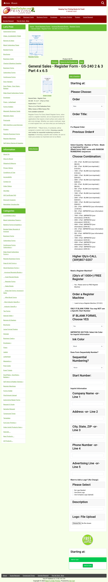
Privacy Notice (8, 168)
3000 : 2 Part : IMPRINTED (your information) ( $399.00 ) (84, 226)
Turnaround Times (9, 414)
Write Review (33, 149)
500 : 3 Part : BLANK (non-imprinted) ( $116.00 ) (86, 190)
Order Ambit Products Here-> (12, 427)
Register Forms (75, 26)
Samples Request (9, 409)
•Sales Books (8, 286)
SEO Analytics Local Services (13, 125)
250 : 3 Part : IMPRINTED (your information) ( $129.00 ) (88, 230)
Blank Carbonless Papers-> (12, 220)
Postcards (6, 120)
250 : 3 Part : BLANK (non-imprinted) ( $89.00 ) (86, 185)
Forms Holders (8, 107)
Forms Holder (7, 391)
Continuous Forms (9, 77)
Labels (5, 352)
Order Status (7, 186)
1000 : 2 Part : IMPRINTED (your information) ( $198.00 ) (84, 217)
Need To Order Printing (52, 581)
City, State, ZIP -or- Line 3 (84, 428)
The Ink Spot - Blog (23, 21)
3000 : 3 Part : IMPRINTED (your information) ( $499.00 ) (84, 248)
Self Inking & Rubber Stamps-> (13, 382)
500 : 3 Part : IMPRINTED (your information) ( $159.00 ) (88, 235)
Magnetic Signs (8, 116)
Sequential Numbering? (80, 358)
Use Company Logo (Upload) (83, 495)
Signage (6, 334)
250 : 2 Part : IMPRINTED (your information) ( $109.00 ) (88, 208)
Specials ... (7, 432)
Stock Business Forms (42, 26)
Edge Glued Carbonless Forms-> (11, 253)
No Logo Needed (79, 490)
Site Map (6, 191)
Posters (77, 17)
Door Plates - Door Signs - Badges (11, 87)
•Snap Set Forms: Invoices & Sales (13, 292)
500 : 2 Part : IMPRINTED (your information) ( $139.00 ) (88, 212)
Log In (14, 3)
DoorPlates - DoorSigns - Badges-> (11, 376)
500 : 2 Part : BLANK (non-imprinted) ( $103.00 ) (86, 168)
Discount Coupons (9, 200)
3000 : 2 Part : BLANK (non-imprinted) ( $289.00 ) (87, 181)
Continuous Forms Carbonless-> (9, 246)
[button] (103, 3)
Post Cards (7, 366)
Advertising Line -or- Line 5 (86, 465)
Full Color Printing (66, 17)
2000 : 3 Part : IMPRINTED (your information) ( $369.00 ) (84, 243)
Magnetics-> (7, 361)
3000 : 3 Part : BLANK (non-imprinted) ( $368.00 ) (87, 203)
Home (7, 3)
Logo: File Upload (84, 516)
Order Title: (79, 114)
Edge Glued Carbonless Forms (13, 93)
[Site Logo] (19, 10)
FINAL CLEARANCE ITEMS (11, 17)
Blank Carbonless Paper (11, 45)
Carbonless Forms (9, 72)
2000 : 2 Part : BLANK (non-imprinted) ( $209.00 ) (87, 176)
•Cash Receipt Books (11, 277)
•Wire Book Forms (10, 297)
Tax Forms (6, 311)
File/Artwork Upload (10, 395)
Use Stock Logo (79, 492)
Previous (55, 62)
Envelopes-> (7, 343)
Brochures (6, 54)
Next (81, 62)
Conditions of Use (9, 172)
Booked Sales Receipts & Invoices (11, 230)
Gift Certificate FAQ (9, 195)
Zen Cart (72, 581)
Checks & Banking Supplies (12, 63)
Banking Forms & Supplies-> (12, 225)
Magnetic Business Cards (11, 111)
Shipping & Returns (9, 163)
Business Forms (42, 17)
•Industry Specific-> (10, 306)
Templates (6, 418)
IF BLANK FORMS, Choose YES (84, 317)
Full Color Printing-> (9, 423)
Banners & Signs (8, 41)
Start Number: (81, 375)
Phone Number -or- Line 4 (85, 446)
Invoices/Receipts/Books (60, 26)
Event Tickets (7, 370)
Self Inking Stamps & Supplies (13, 143)
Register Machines (9, 139)
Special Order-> (8, 316)
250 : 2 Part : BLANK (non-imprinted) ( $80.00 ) (86, 163)
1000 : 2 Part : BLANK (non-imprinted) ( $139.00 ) (87, 172)
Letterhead (7, 357)
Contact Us (7, 182)
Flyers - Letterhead (9, 102)
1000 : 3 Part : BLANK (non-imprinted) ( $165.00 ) (87, 194)
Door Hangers (8, 82)
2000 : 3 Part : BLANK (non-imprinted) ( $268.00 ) (87, 199)
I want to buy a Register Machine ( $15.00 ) (88, 303)
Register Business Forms (11, 134)
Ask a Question (75, 76)
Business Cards (28, 17)
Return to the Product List (68, 62)
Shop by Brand (8, 159)
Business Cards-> (9, 338)
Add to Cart (88, 565)
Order (76, 99)
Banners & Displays (9, 320)
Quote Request (88, 17)
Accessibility (7, 177)
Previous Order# (83, 132)
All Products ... (8, 441)
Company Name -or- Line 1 (85, 395)
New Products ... (8, 436)
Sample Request (8, 21)
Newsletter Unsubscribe (11, 204)
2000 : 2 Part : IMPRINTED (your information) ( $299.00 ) (84, 221)
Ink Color (78, 339)
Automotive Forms (9, 31)
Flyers (5, 347)
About (5, 576)
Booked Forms (8, 50)
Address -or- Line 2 (85, 411)
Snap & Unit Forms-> (10, 263)
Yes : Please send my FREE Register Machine (86, 286)
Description (80, 502)
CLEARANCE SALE (9, 216)
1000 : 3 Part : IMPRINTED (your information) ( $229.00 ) (84, 239)
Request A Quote (8, 404)
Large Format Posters (10, 329)
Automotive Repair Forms (11, 400)
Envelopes (53, 17)
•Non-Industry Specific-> (11, 302)
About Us (6, 154)
